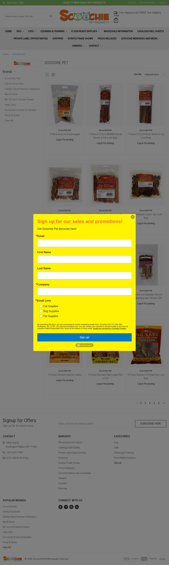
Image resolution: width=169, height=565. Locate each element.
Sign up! (84, 337)
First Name (44, 252)
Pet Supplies (50, 316)
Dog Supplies (51, 311)
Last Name (44, 268)
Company (43, 284)
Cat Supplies (50, 306)
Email (40, 236)
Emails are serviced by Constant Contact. (109, 328)
